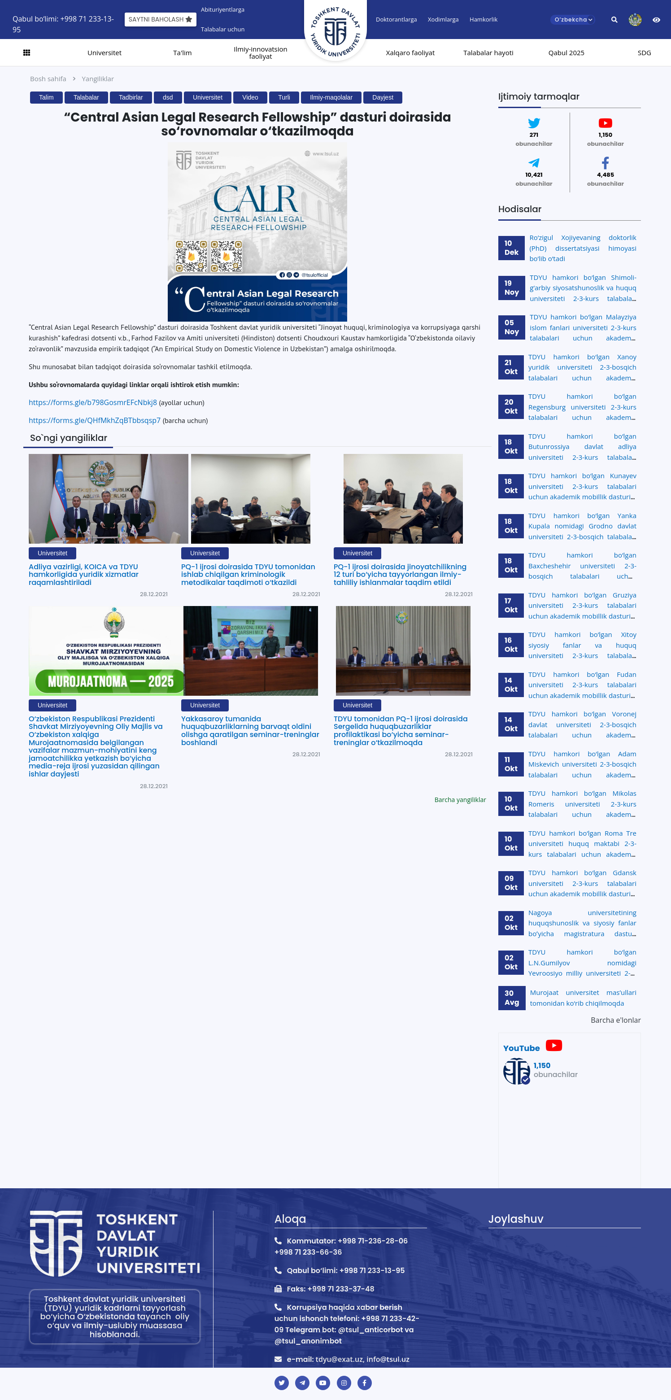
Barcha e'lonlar (616, 1020)
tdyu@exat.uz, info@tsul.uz (363, 1359)
